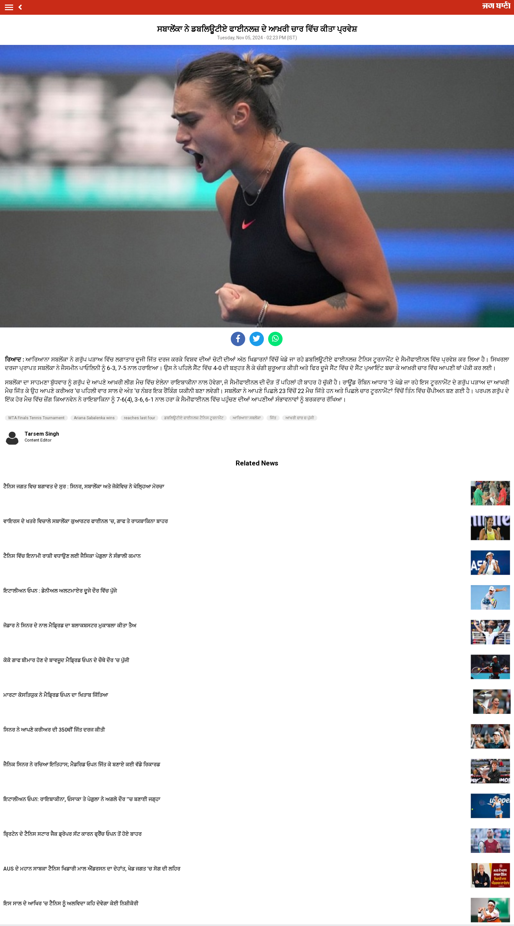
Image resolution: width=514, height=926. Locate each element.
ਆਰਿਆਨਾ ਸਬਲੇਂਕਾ (247, 418)
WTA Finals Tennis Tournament (36, 418)
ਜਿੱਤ (273, 418)
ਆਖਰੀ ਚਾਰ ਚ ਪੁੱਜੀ (300, 418)
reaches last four (139, 418)
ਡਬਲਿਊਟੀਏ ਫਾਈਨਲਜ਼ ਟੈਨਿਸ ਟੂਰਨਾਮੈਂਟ (194, 418)
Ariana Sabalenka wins (94, 418)
